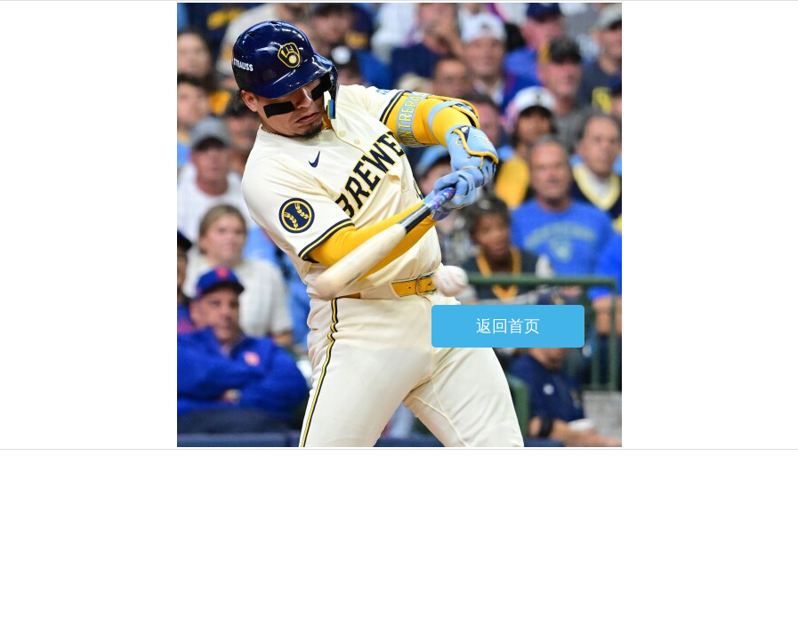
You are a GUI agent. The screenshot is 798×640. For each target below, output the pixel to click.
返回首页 (508, 326)
